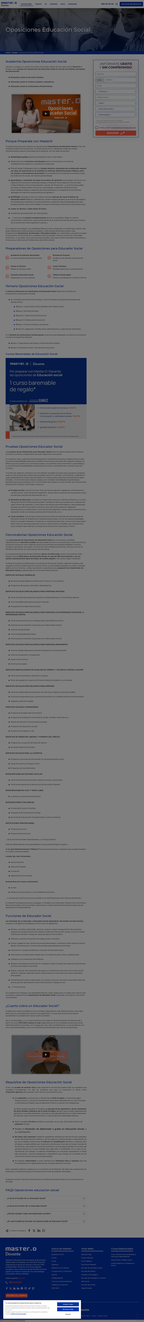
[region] (42, 1309)
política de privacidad (18, 1314)
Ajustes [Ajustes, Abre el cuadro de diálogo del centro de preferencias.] (68, 1314)
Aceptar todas (68, 1304)
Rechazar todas (68, 1309)
